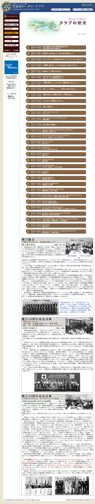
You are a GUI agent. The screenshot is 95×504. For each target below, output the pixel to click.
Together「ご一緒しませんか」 (52, 71)
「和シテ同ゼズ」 (48, 107)
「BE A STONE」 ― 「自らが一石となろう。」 (60, 89)
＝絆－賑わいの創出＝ (49, 124)
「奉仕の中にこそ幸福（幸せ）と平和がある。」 (58, 94)
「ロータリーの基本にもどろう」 (53, 101)
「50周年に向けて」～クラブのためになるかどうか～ (59, 65)
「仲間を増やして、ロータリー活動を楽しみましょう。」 (61, 82)
